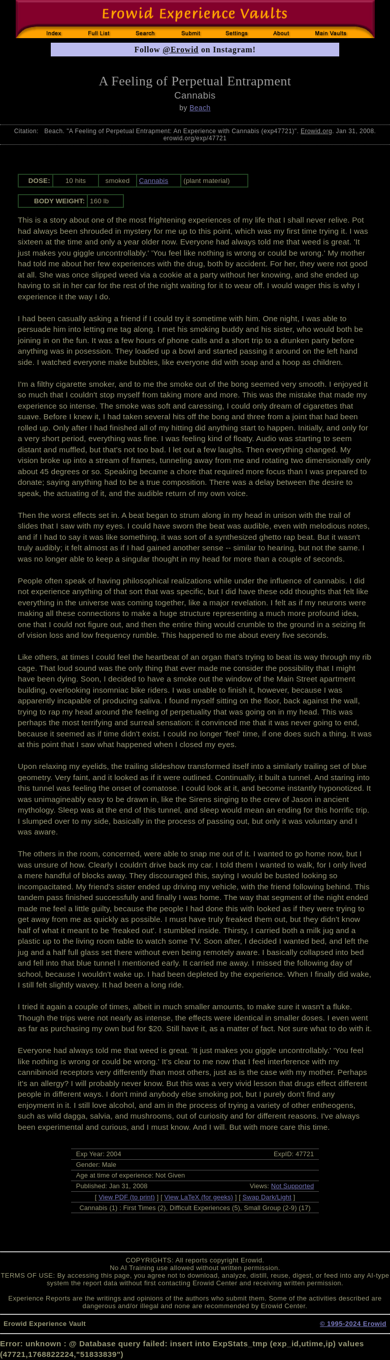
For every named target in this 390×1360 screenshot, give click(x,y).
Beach (199, 108)
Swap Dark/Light (267, 1197)
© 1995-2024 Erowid (353, 1323)
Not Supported (292, 1186)
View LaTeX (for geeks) (199, 1197)
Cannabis (154, 180)
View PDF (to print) (127, 1197)
